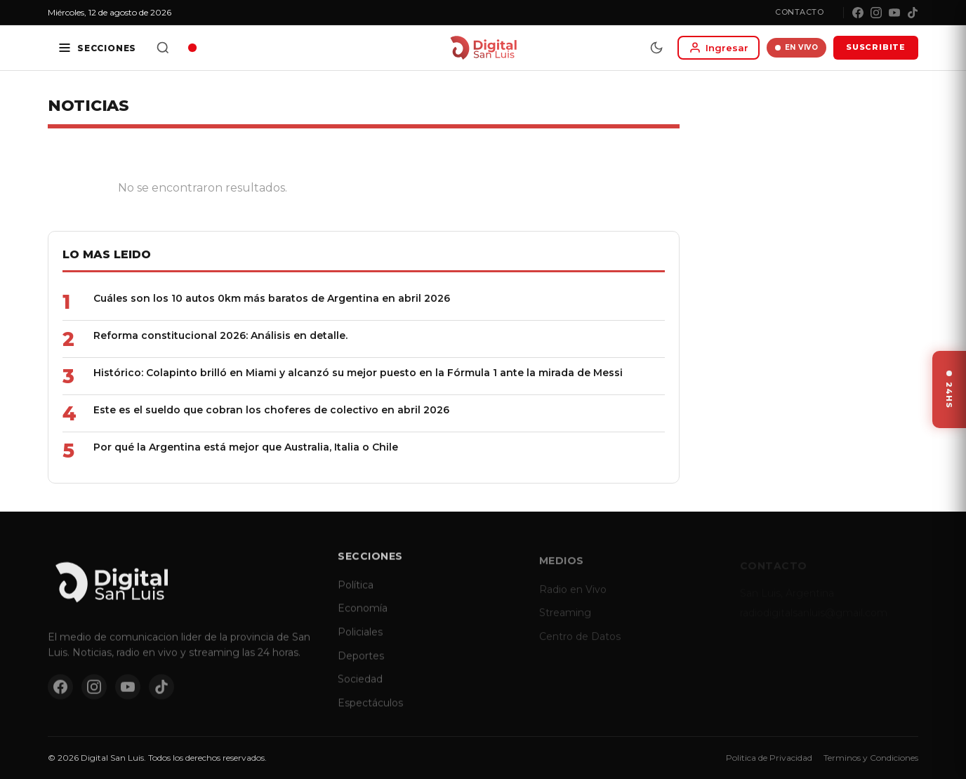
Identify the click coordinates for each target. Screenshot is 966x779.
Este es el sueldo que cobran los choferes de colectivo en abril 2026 (271, 410)
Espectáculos (370, 713)
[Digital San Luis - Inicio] (483, 48)
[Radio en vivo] (192, 47)
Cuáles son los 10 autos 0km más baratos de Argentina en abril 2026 (271, 298)
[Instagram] (876, 12)
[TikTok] (912, 12)
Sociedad (360, 689)
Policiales (360, 642)
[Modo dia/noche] (656, 48)
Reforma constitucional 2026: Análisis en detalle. (220, 335)
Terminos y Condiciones (870, 757)
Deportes (361, 665)
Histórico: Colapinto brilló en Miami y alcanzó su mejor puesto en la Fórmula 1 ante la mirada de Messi (358, 372)
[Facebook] (858, 12)
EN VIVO (796, 47)
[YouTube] (894, 12)
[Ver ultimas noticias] (949, 389)
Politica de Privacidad (769, 757)
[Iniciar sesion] (718, 48)
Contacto (799, 12)
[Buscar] (163, 48)
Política (355, 595)
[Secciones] (97, 47)
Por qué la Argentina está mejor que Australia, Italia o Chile (245, 447)
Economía (363, 618)
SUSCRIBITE (876, 47)
